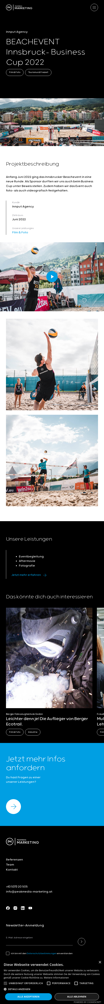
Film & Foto (14, 72)
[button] (5, 983)
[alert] (52, 981)
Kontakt (12, 870)
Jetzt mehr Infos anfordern (35, 763)
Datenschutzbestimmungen (41, 953)
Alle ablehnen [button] (76, 996)
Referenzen (14, 859)
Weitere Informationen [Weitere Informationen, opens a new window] (56, 977)
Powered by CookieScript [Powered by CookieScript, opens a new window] (87, 1002)
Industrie (32, 732)
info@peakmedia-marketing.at (29, 891)
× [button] (99, 962)
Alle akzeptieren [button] (29, 996)
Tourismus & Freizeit (38, 72)
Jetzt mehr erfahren (29, 575)
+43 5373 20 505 (17, 886)
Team (10, 864)
